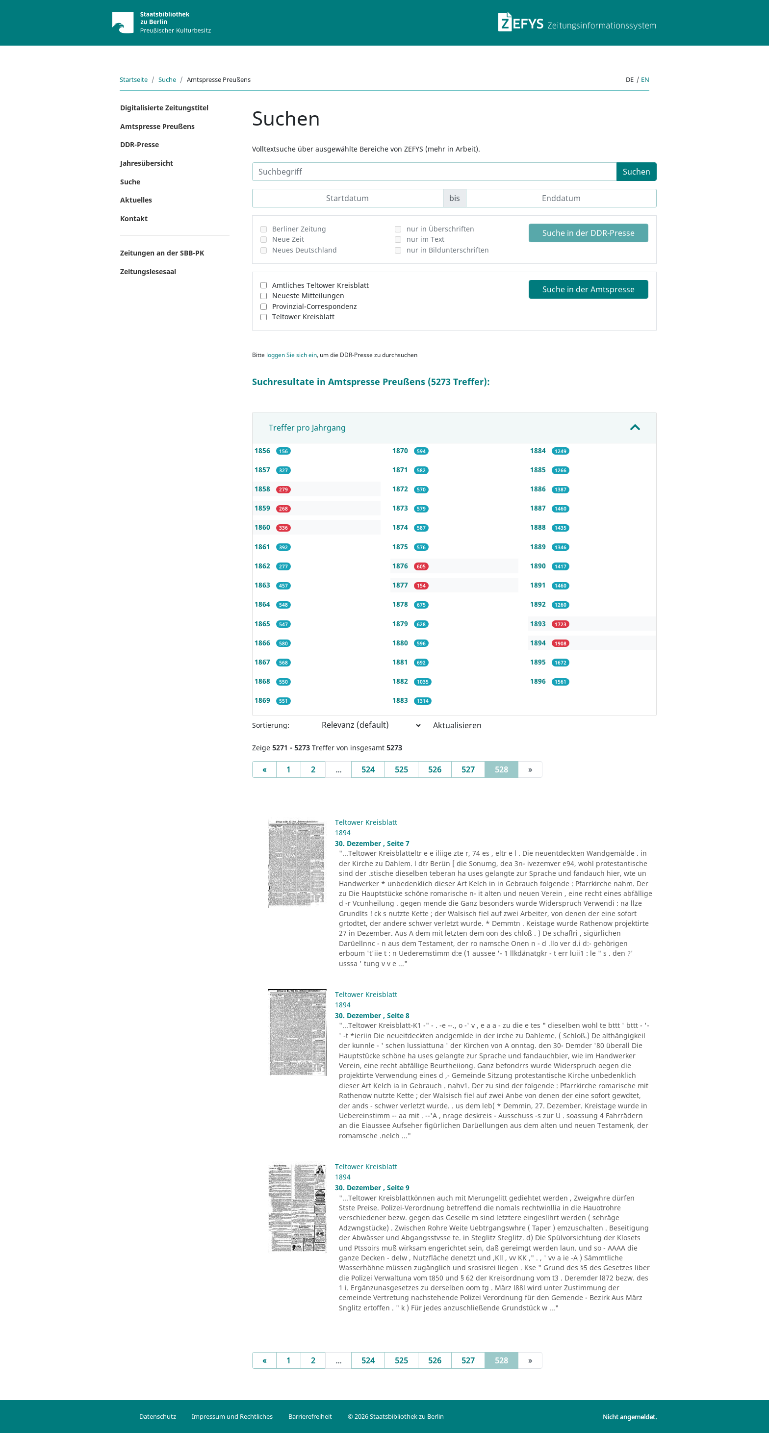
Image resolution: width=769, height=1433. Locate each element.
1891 (539, 584)
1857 (263, 469)
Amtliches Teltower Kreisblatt (320, 285)
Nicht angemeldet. (630, 1416)
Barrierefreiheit (310, 1416)
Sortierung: (270, 725)
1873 (401, 507)
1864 (263, 604)
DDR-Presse (139, 144)
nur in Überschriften (440, 228)
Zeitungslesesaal (148, 271)
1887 (539, 507)
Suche (167, 79)
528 (506, 769)
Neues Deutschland (304, 250)
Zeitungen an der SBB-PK (162, 252)
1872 (401, 488)
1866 (263, 642)
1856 (263, 450)
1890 (539, 565)
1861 (263, 546)
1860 (263, 527)
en (645, 79)
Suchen (636, 171)
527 (468, 769)
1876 (401, 565)
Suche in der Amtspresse (588, 289)
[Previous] (264, 769)
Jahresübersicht (146, 163)
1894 (539, 642)
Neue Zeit (288, 239)
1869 (263, 700)
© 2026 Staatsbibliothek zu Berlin (396, 1416)
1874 (401, 527)
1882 (401, 681)
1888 (539, 527)
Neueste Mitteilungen (308, 295)
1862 (263, 565)
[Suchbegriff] (434, 171)
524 (368, 769)
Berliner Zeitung (299, 228)
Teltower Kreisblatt (303, 316)
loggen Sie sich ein (291, 354)
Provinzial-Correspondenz (314, 306)
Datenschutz (157, 1416)
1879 (401, 623)
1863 (263, 584)
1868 (263, 681)
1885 (539, 469)
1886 (539, 488)
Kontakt (134, 218)
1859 (263, 507)
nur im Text (425, 239)
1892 (539, 604)
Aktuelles (136, 200)
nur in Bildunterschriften (448, 250)
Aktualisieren (457, 725)
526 (434, 769)
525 (401, 769)
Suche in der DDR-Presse (588, 233)
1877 (401, 584)
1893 (539, 623)
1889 (539, 546)
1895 (539, 661)
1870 (401, 450)
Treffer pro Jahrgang (307, 427)
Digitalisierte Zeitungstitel (164, 107)
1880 (401, 642)
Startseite (134, 79)
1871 (401, 469)
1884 (539, 450)
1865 (263, 623)
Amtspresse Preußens (157, 126)
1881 (401, 661)
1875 (401, 546)
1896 (539, 681)
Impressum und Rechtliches (232, 1416)
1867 (263, 661)
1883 (401, 700)
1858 (263, 488)
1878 (401, 604)
